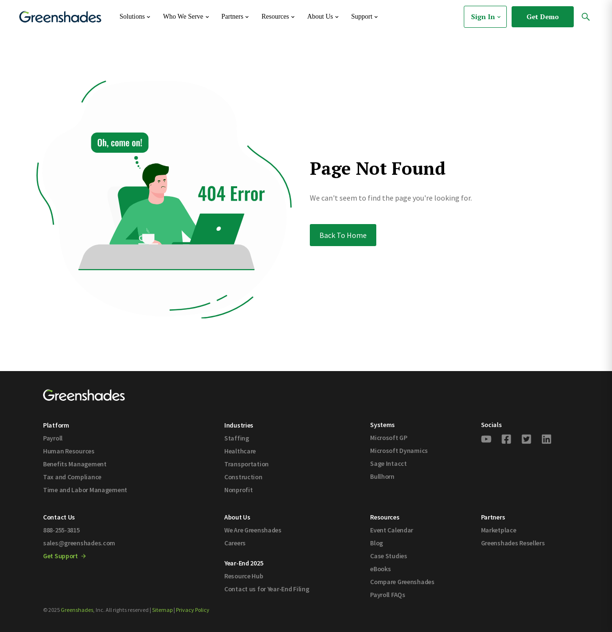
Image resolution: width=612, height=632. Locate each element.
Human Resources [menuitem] (69, 451)
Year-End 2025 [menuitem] (243, 563)
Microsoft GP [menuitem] (388, 437)
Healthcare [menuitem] (240, 451)
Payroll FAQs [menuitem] (387, 594)
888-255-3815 (61, 530)
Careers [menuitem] (235, 543)
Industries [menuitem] (238, 425)
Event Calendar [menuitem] (391, 530)
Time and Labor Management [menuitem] (85, 490)
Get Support (64, 556)
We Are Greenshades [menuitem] (253, 530)
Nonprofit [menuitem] (238, 490)
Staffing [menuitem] (236, 438)
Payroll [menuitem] (53, 438)
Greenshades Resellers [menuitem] (513, 543)
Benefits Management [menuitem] (75, 464)
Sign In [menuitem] (487, 17)
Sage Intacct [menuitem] (388, 463)
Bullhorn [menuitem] (382, 476)
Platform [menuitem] (56, 425)
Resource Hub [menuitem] (243, 576)
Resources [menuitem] (384, 517)
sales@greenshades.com (79, 543)
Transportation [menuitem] (246, 464)
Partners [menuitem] (493, 517)
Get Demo (542, 16)
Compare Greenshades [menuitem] (402, 582)
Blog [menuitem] (376, 543)
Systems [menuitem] (382, 425)
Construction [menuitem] (243, 477)
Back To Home (343, 235)
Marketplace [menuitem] (498, 530)
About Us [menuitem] (237, 517)
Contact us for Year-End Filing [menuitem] (266, 589)
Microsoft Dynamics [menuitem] (399, 450)
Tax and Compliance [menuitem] (72, 477)
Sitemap (162, 609)
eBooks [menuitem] (380, 569)
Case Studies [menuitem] (388, 556)
